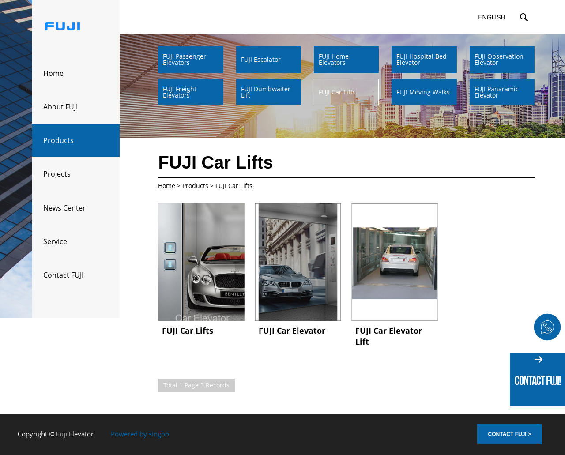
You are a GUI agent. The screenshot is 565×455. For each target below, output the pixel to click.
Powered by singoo (140, 433)
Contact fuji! (538, 380)
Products (58, 140)
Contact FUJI (63, 275)
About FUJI (60, 107)
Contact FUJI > (509, 434)
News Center (64, 208)
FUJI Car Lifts (187, 330)
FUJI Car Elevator (292, 330)
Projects (57, 174)
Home (53, 73)
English (491, 17)
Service (55, 241)
